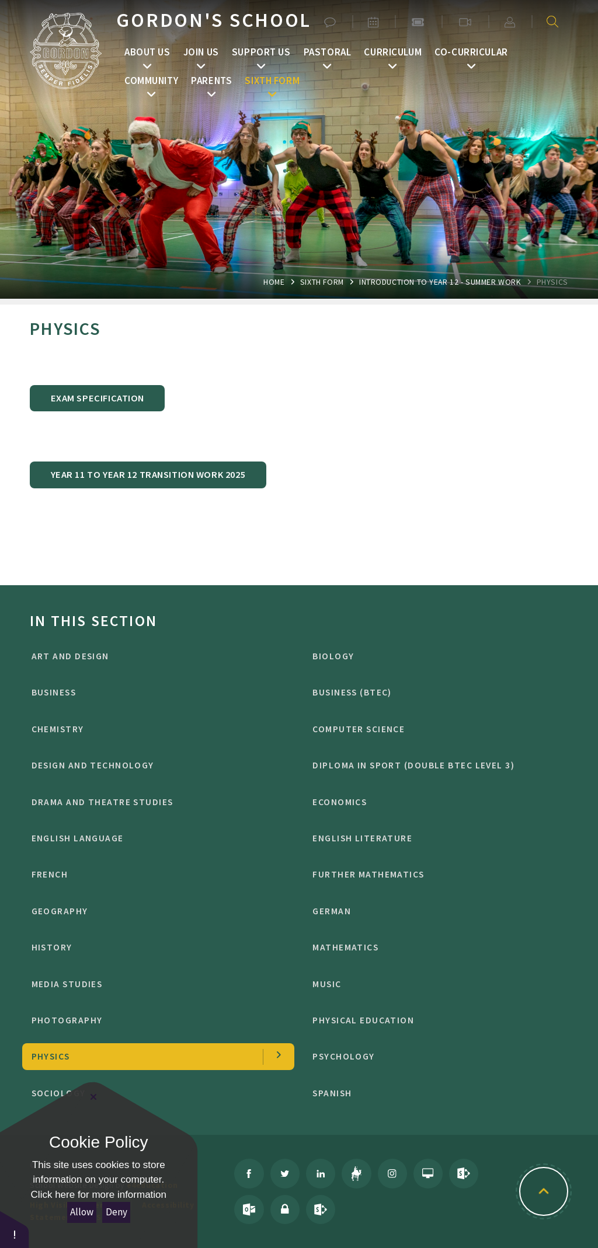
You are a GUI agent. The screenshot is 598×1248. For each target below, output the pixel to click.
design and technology (153, 765)
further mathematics (434, 874)
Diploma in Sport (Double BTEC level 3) (434, 765)
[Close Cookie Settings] (93, 1097)
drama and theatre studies (153, 801)
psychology (434, 1056)
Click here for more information (98, 1194)
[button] (14, 1229)
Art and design (153, 656)
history (153, 947)
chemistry (153, 729)
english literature (434, 838)
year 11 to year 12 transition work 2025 (148, 474)
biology (434, 656)
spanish (434, 1093)
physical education (434, 1020)
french (153, 874)
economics (434, 801)
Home (273, 282)
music (434, 984)
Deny (116, 1211)
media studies (153, 984)
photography (153, 1020)
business (153, 692)
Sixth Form (322, 282)
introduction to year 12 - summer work (440, 282)
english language (153, 838)
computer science (434, 729)
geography (153, 911)
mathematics (434, 947)
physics (552, 282)
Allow (81, 1211)
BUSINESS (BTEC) (434, 692)
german (434, 911)
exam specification (97, 398)
